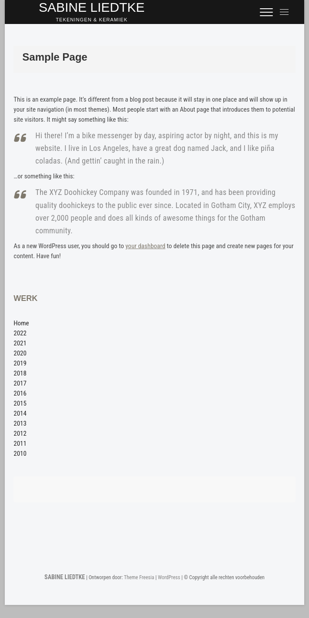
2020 (20, 353)
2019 (20, 363)
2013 (20, 423)
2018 (20, 373)
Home (21, 323)
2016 (20, 393)
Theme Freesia (139, 577)
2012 (20, 433)
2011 (20, 443)
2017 (20, 383)
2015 (20, 403)
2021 (20, 343)
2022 (20, 333)
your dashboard (145, 246)
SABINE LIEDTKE (64, 577)
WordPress (169, 577)
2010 (20, 454)
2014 (20, 413)
